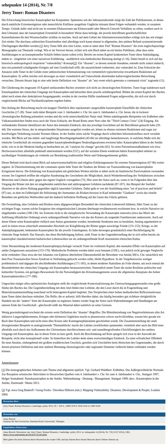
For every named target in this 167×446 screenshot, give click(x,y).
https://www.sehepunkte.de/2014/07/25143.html (25, 434)
